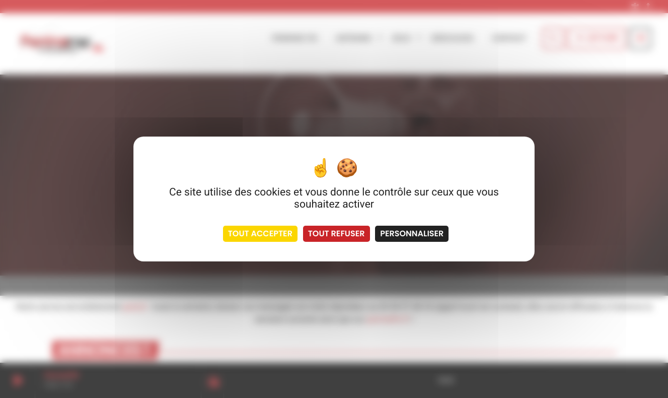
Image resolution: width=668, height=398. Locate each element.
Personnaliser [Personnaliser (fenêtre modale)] (411, 233)
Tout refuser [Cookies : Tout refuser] (336, 233)
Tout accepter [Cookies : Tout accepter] (260, 233)
